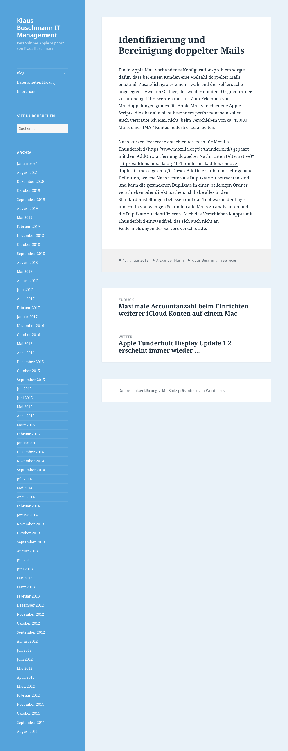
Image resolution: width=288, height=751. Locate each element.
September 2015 (31, 379)
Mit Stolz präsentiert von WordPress (193, 390)
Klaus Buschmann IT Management (39, 27)
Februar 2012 (28, 695)
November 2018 (30, 235)
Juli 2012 (24, 650)
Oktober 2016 (28, 334)
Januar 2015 (27, 442)
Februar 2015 (28, 433)
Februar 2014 (28, 506)
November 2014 (30, 460)
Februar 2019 (28, 226)
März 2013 (26, 587)
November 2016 (30, 325)
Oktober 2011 (28, 713)
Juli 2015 (24, 388)
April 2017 (26, 298)
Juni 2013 (25, 569)
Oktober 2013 (28, 533)
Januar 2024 (27, 163)
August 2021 (27, 172)
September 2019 (31, 199)
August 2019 (27, 208)
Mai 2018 (24, 271)
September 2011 (31, 722)
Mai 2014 (24, 487)
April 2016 (26, 352)
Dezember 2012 (30, 605)
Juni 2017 (25, 289)
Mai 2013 (24, 578)
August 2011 (27, 731)
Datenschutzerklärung (36, 82)
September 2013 (31, 542)
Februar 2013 (28, 596)
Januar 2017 (27, 316)
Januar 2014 (27, 515)
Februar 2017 (28, 307)
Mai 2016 (24, 343)
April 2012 (26, 677)
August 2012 (27, 641)
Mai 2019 (24, 217)
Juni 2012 (25, 659)
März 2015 (26, 424)
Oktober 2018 (28, 244)
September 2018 (31, 253)
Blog (20, 73)
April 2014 (26, 497)
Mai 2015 (24, 406)
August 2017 (27, 280)
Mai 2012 (24, 668)
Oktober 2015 (28, 370)
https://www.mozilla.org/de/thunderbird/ (189, 149)
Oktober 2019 (28, 190)
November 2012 (30, 614)
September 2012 (31, 632)
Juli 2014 (24, 478)
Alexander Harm (170, 260)
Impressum (26, 91)
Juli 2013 (24, 560)
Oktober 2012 (28, 623)
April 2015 (26, 415)
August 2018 (27, 262)
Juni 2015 (25, 397)
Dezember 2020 (30, 181)
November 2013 (30, 524)
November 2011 (30, 704)
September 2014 (31, 469)
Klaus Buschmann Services (214, 260)
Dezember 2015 (30, 361)
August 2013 (27, 551)
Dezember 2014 (30, 451)
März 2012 (26, 686)
